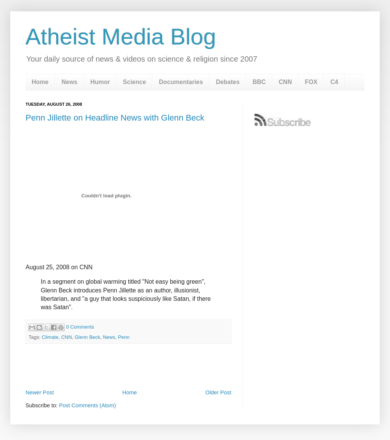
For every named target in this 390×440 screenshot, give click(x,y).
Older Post (218, 392)
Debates (228, 82)
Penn (123, 337)
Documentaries (181, 82)
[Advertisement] (128, 366)
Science (134, 82)
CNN (285, 82)
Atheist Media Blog (121, 36)
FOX (311, 82)
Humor (100, 82)
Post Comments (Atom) (87, 405)
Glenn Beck (87, 337)
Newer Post (40, 392)
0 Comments (80, 327)
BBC (259, 82)
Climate (50, 337)
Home (40, 82)
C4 (334, 82)
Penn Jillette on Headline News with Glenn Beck (115, 117)
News (69, 82)
